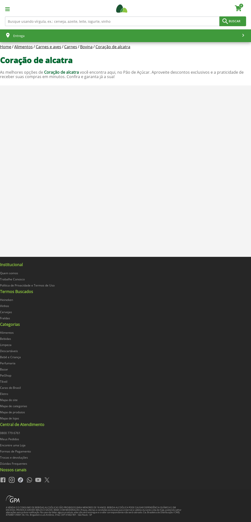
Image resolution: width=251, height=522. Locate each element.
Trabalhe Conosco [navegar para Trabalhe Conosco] (12, 279)
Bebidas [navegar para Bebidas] (5, 339)
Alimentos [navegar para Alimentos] (7, 333)
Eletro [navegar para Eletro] (4, 394)
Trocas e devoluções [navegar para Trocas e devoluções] (14, 457)
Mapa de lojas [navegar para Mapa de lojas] (9, 418)
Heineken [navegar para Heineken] (6, 300)
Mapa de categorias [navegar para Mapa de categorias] (13, 406)
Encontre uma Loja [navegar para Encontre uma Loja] (12, 445)
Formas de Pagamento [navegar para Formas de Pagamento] (15, 451)
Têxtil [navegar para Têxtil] (3, 382)
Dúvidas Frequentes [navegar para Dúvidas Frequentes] (13, 464)
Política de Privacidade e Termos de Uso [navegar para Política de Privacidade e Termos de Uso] (27, 285)
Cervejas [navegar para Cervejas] (6, 312)
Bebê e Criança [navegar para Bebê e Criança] (10, 357)
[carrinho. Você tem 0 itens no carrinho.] (240, 9)
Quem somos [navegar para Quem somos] (9, 273)
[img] (125, 259)
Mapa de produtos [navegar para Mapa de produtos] (12, 412)
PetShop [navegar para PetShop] (5, 375)
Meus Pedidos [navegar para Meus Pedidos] (9, 439)
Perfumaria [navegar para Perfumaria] (7, 363)
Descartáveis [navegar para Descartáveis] (9, 351)
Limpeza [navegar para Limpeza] (6, 345)
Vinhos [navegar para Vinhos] (4, 306)
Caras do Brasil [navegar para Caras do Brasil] (10, 388)
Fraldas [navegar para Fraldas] (5, 318)
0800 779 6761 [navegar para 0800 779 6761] (10, 433)
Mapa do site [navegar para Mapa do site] (9, 400)
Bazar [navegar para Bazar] (4, 369)
